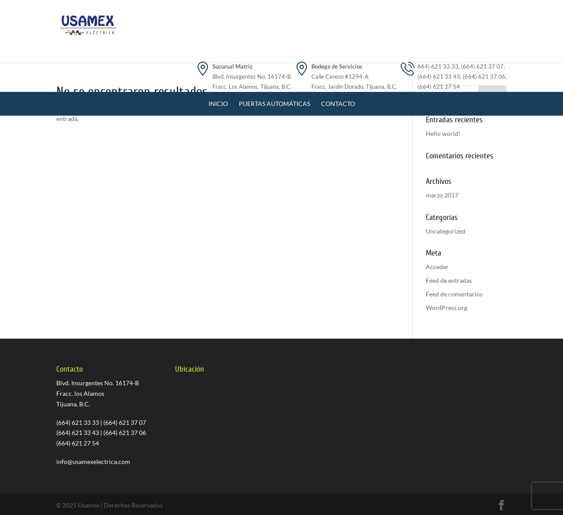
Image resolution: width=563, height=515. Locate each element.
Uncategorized (445, 231)
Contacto (338, 62)
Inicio (218, 62)
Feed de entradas (449, 280)
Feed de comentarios (454, 294)
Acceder (437, 266)
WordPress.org (446, 307)
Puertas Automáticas (274, 62)
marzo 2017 (442, 195)
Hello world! (443, 133)
